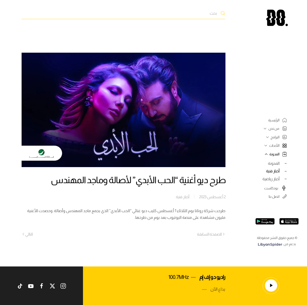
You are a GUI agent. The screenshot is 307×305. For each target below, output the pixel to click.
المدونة (273, 163)
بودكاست (275, 188)
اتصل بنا (278, 196)
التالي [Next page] (28, 234)
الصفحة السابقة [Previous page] (210, 234)
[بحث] (123, 13)
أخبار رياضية (270, 179)
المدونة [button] (275, 154)
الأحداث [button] (275, 145)
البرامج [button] (276, 137)
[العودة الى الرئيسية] (277, 18)
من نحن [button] (274, 128)
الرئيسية (277, 120)
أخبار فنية (272, 171)
